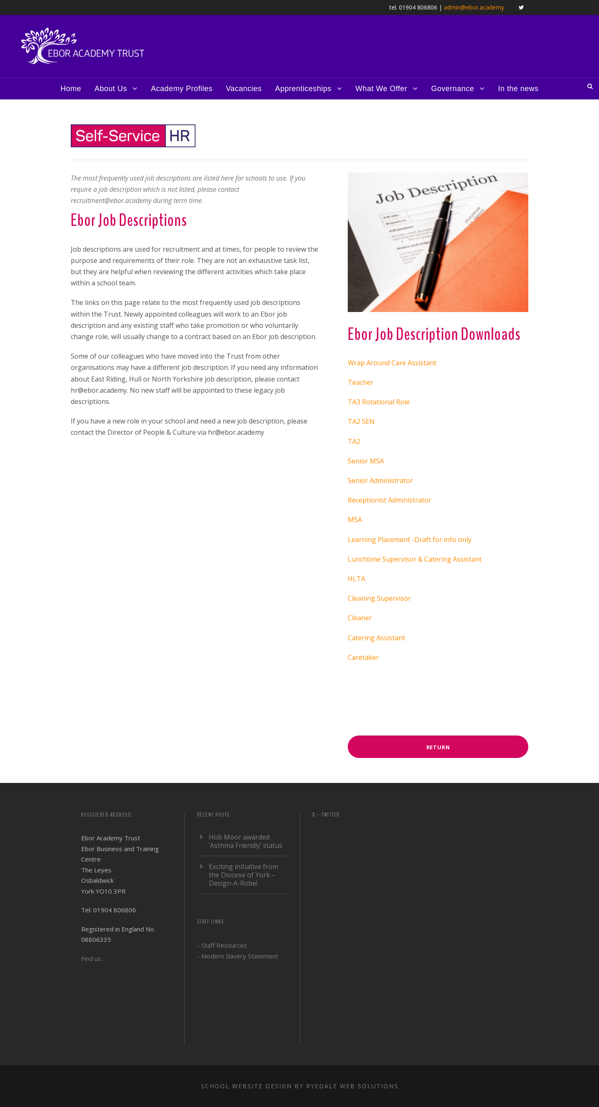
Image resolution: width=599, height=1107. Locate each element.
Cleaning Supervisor (379, 598)
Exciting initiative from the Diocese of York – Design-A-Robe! (243, 875)
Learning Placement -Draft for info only (409, 539)
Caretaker (363, 657)
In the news (518, 88)
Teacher (361, 382)
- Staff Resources (222, 945)
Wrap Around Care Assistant (392, 362)
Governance (452, 88)
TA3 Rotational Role (379, 401)
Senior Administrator (380, 480)
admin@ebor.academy (474, 7)
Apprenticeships (303, 88)
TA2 (354, 441)
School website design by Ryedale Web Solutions (300, 1086)
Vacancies (244, 88)
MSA (355, 519)
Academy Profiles (182, 88)
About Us (110, 88)
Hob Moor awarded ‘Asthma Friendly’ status (245, 841)
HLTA (356, 578)
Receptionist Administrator (389, 500)
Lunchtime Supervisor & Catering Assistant (415, 559)
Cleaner (360, 617)
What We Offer (381, 88)
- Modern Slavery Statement (237, 956)
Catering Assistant (376, 637)
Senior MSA (366, 461)
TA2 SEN (361, 421)
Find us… (93, 958)
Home (70, 88)
